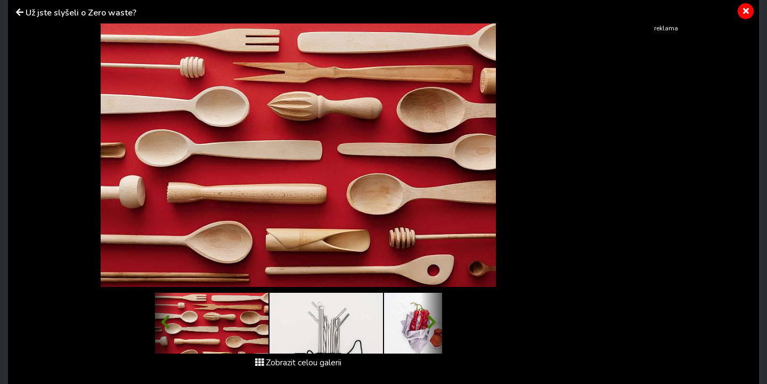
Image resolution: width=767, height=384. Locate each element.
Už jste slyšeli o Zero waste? (81, 13)
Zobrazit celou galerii (298, 363)
